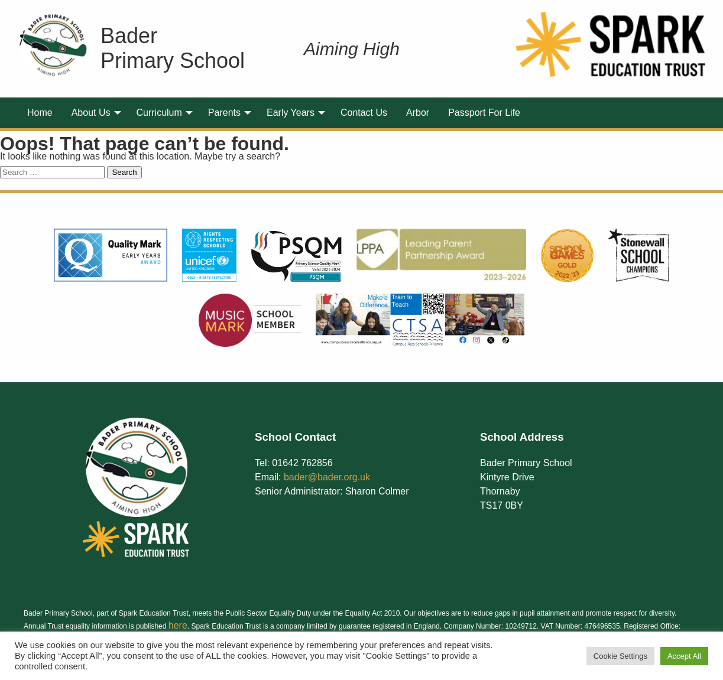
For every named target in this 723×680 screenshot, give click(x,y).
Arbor (417, 113)
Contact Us (364, 113)
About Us (91, 113)
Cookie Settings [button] (620, 656)
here (177, 625)
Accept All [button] (684, 656)
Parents (224, 113)
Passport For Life (484, 113)
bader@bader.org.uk (327, 477)
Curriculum (159, 113)
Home (40, 113)
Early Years (291, 113)
